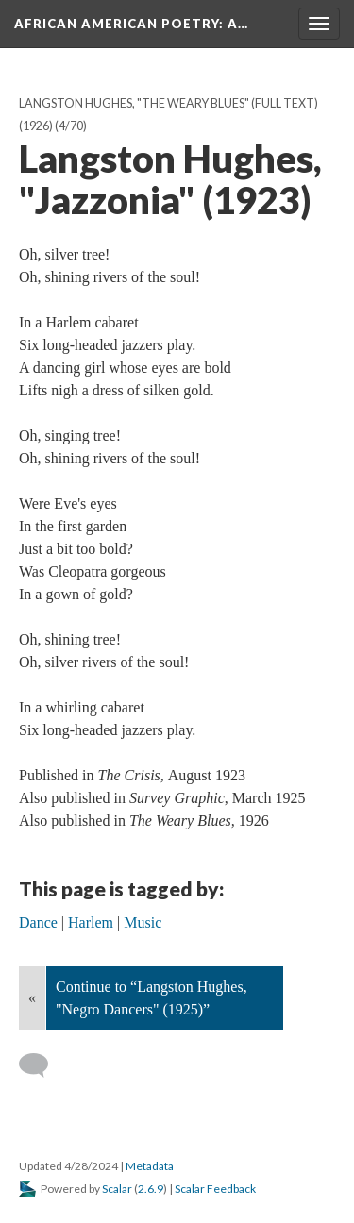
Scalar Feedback (215, 1188)
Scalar (117, 1188)
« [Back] (32, 998)
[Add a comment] (42, 1065)
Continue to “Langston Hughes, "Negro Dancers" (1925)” (151, 998)
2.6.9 (150, 1188)
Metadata (150, 1166)
